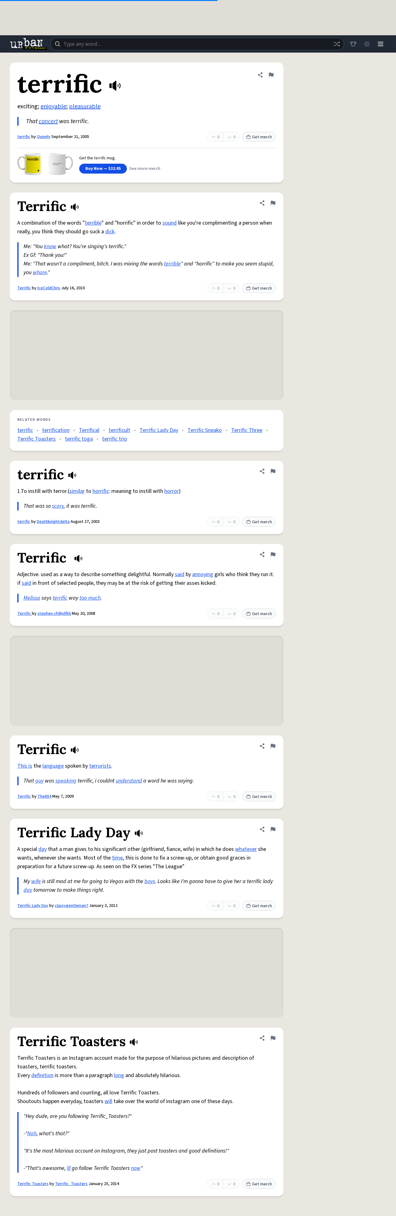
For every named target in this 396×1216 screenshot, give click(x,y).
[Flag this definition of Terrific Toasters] (273, 1038)
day (42, 849)
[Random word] (336, 44)
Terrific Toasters (36, 439)
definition (42, 1075)
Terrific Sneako (204, 430)
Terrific (24, 288)
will (108, 1101)
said (179, 574)
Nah (32, 1133)
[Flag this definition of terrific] (271, 75)
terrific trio (114, 439)
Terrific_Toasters (71, 1184)
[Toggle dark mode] (366, 44)
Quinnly (43, 137)
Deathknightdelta (53, 522)
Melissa (32, 598)
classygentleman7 (71, 906)
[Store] (353, 44)
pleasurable (85, 106)
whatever (246, 849)
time (117, 858)
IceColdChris (48, 288)
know (50, 246)
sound (169, 223)
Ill (69, 1168)
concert (48, 121)
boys (149, 881)
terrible (93, 223)
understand (129, 781)
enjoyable (53, 106)
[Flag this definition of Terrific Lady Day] (273, 829)
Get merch (259, 137)
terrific (23, 137)
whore (40, 272)
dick (109, 231)
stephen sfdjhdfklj (54, 613)
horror (171, 491)
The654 (44, 796)
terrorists (100, 766)
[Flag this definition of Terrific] (273, 203)
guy (39, 781)
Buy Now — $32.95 (103, 169)
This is (24, 766)
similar (77, 491)
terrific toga (79, 439)
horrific (101, 491)
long (119, 1075)
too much (90, 598)
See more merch (144, 169)
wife (36, 881)
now (135, 1168)
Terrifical (89, 430)
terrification (56, 430)
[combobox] (197, 44)
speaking (65, 781)
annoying (202, 574)
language (53, 766)
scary (58, 506)
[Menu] (380, 44)
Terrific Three (246, 430)
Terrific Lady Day (159, 430)
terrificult (119, 430)
